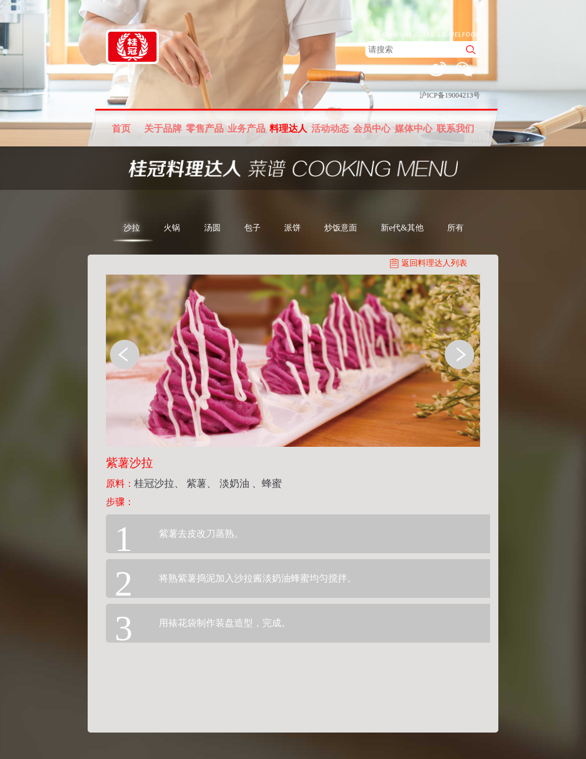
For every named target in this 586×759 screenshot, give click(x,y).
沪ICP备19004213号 (449, 95)
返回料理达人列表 (434, 263)
